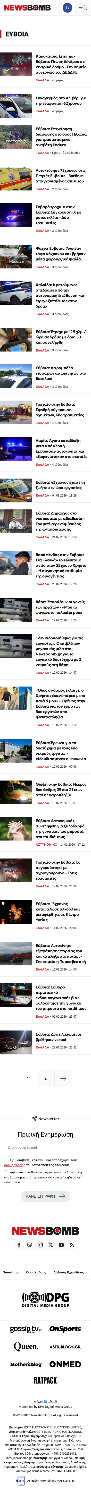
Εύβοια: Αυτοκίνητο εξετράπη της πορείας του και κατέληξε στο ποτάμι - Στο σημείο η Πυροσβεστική (61, 953)
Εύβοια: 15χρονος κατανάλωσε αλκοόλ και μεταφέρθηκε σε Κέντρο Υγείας (58, 911)
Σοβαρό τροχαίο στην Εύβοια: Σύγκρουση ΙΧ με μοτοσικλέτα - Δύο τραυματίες (58, 214)
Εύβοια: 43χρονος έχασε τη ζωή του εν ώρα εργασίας (60, 485)
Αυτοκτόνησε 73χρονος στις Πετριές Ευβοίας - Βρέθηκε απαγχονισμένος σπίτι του (61, 175)
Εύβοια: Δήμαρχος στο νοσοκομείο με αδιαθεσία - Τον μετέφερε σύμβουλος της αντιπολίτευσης (60, 521)
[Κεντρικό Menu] (83, 7)
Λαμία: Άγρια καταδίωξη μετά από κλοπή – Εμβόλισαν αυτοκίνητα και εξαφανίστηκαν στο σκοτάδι (61, 448)
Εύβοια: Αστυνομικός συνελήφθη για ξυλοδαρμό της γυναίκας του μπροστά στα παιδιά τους (60, 828)
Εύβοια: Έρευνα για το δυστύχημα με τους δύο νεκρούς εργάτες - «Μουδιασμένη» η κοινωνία (61, 750)
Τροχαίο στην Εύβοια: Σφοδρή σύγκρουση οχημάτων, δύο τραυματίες (60, 409)
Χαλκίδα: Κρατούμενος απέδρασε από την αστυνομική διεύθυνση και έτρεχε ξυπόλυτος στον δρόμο (60, 295)
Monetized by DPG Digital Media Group (45, 1406)
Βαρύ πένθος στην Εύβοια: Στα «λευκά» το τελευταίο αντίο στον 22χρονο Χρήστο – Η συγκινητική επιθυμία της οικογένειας (61, 565)
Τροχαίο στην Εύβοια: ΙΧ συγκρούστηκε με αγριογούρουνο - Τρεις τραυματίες (58, 870)
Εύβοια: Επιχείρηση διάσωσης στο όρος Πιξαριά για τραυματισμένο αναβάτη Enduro (61, 136)
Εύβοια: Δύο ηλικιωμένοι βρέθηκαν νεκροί (58, 1037)
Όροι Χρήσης (36, 1272)
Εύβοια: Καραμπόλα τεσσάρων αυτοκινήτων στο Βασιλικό (61, 373)
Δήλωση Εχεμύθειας (68, 1272)
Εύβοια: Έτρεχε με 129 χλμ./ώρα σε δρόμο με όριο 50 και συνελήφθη (60, 337)
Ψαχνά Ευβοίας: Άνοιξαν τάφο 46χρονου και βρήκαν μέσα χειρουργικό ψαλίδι (60, 253)
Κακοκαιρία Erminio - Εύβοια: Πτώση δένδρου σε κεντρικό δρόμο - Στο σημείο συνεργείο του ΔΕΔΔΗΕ (61, 64)
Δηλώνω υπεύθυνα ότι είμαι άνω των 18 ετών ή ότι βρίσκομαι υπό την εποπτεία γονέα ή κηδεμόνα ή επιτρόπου (43, 1177)
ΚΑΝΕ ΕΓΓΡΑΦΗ (45, 1196)
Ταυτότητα (11, 1272)
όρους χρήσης (14, 1165)
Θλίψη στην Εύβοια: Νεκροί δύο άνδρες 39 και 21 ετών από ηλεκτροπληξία (61, 789)
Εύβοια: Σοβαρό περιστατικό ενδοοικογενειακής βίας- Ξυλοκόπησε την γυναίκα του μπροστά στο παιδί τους (61, 998)
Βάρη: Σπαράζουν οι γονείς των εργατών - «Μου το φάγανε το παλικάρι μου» (60, 607)
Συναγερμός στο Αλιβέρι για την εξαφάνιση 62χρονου (61, 100)
